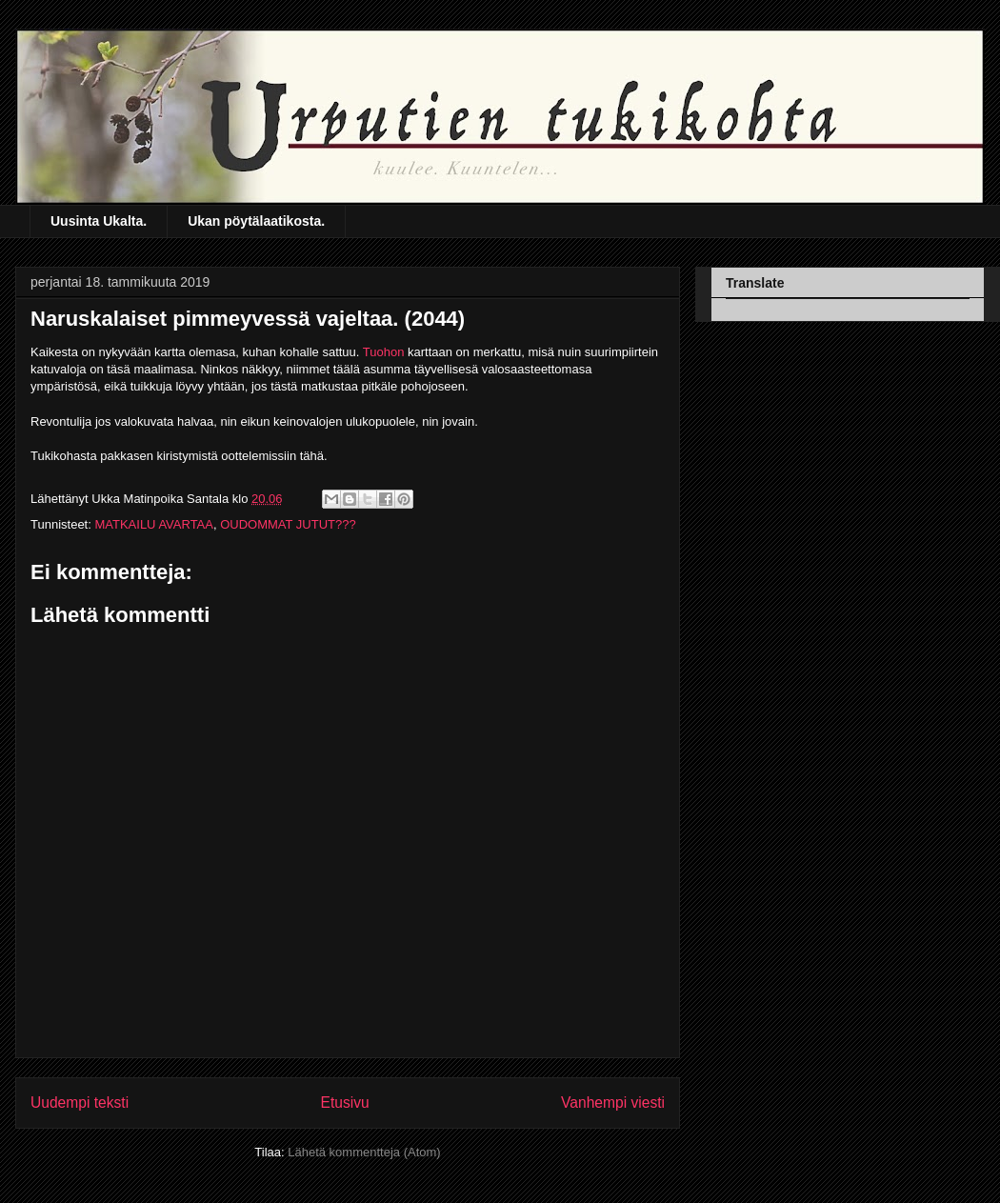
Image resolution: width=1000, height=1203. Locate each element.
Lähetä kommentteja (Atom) (364, 1152)
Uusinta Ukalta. (98, 221)
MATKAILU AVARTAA (153, 524)
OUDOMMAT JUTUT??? (288, 524)
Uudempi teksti (79, 1102)
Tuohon (384, 352)
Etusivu (345, 1102)
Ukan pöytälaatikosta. (256, 221)
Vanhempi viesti (613, 1102)
